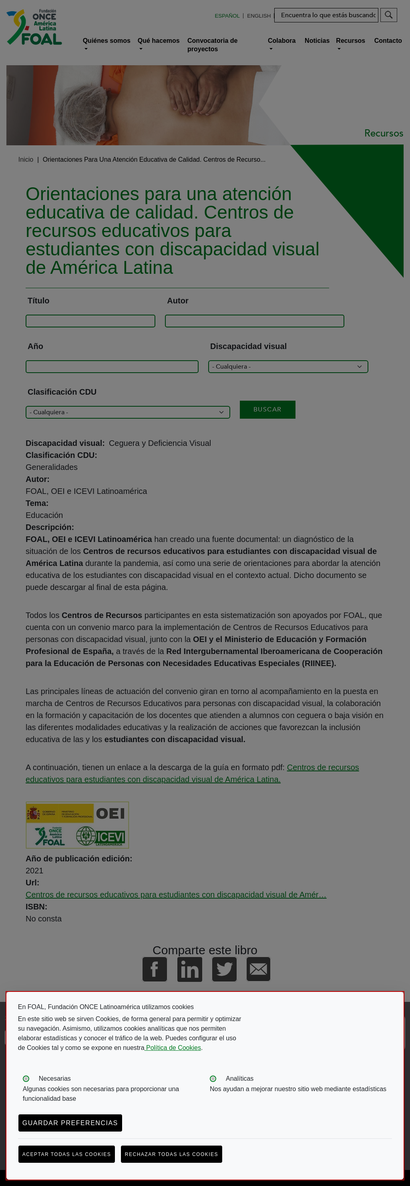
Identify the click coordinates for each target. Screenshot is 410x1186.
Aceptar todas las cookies (66, 1154)
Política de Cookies (173, 1047)
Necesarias (55, 1078)
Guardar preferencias (70, 1123)
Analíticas (239, 1078)
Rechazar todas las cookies (171, 1154)
